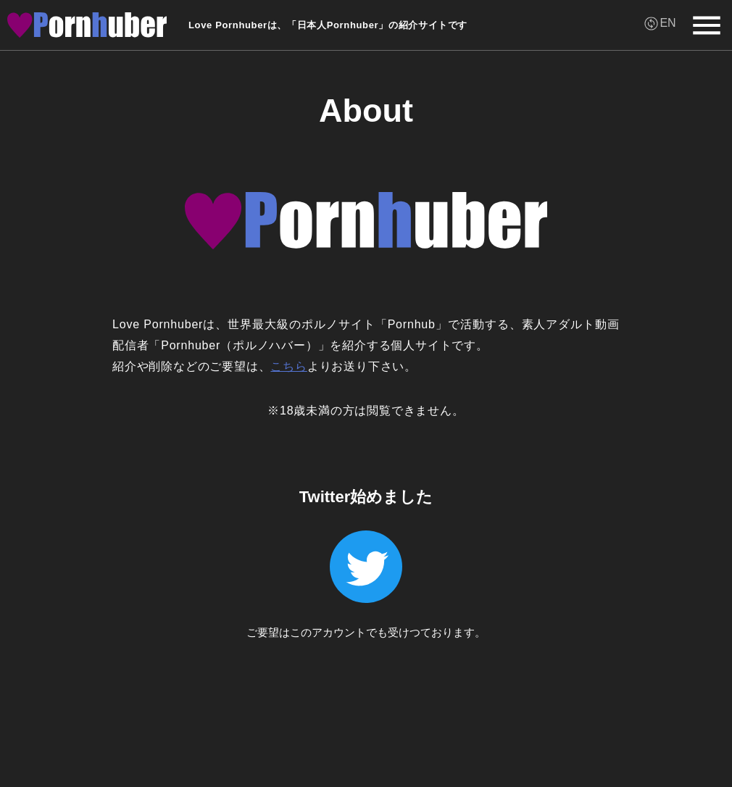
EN (667, 23)
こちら (288, 366)
